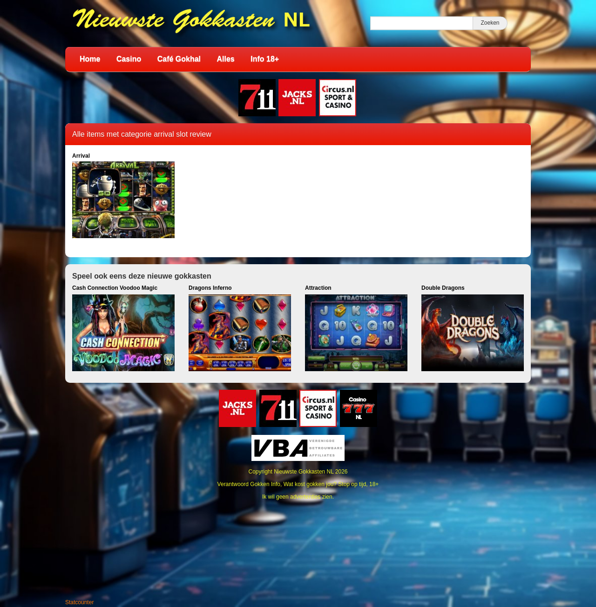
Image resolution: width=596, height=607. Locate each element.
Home (90, 59)
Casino (128, 59)
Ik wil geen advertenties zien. (298, 497)
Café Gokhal (179, 59)
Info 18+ (265, 59)
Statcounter (79, 602)
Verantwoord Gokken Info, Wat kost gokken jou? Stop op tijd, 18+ (298, 484)
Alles (226, 59)
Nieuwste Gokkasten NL (303, 471)
